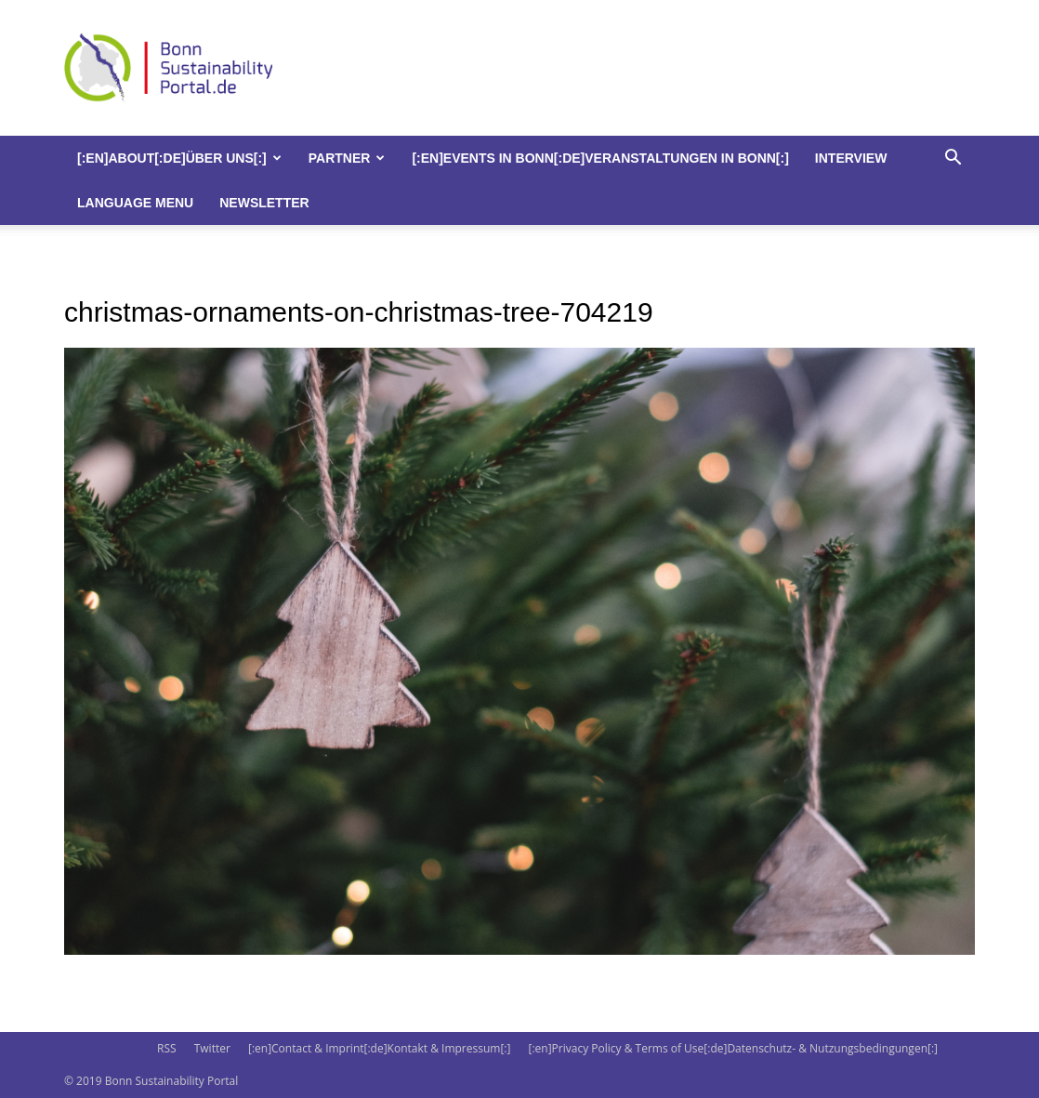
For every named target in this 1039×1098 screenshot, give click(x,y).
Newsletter (264, 202)
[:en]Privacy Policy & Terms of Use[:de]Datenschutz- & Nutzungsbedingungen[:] (733, 1048)
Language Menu (135, 202)
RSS (167, 1048)
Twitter (212, 1048)
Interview (851, 158)
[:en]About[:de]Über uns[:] (179, 158)
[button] (952, 159)
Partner (347, 158)
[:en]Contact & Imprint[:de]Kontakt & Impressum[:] (379, 1048)
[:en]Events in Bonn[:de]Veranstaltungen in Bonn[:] (600, 158)
